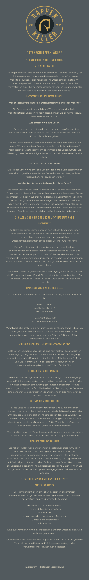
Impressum (31, 567)
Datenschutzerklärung (52, 567)
